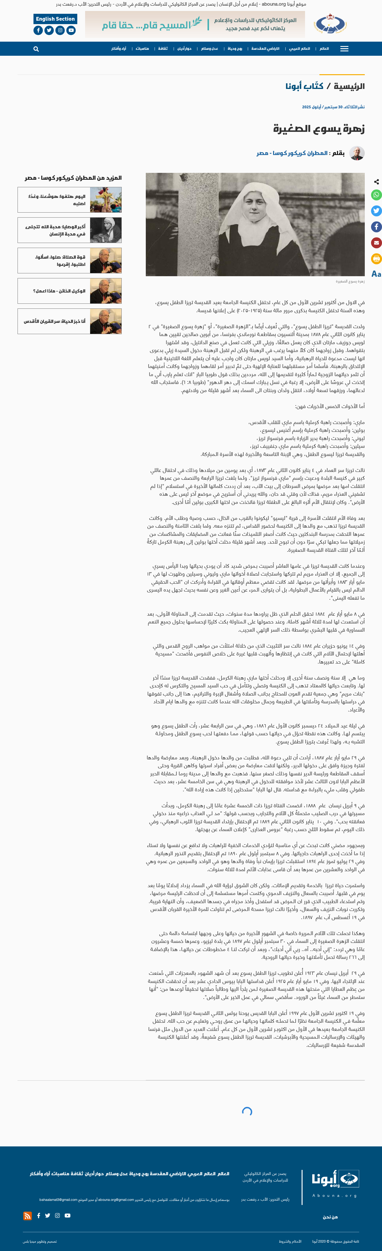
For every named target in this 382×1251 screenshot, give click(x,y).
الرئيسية (349, 86)
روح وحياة (235, 48)
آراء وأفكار (119, 48)
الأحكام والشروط (290, 1240)
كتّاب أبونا (304, 86)
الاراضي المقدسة (265, 48)
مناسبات (142, 48)
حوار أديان (184, 48)
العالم (324, 48)
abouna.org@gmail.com (116, 1199)
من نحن (330, 1217)
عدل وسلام (209, 48)
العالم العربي (299, 48)
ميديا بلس (29, 1241)
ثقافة (163, 48)
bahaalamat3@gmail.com (58, 1199)
